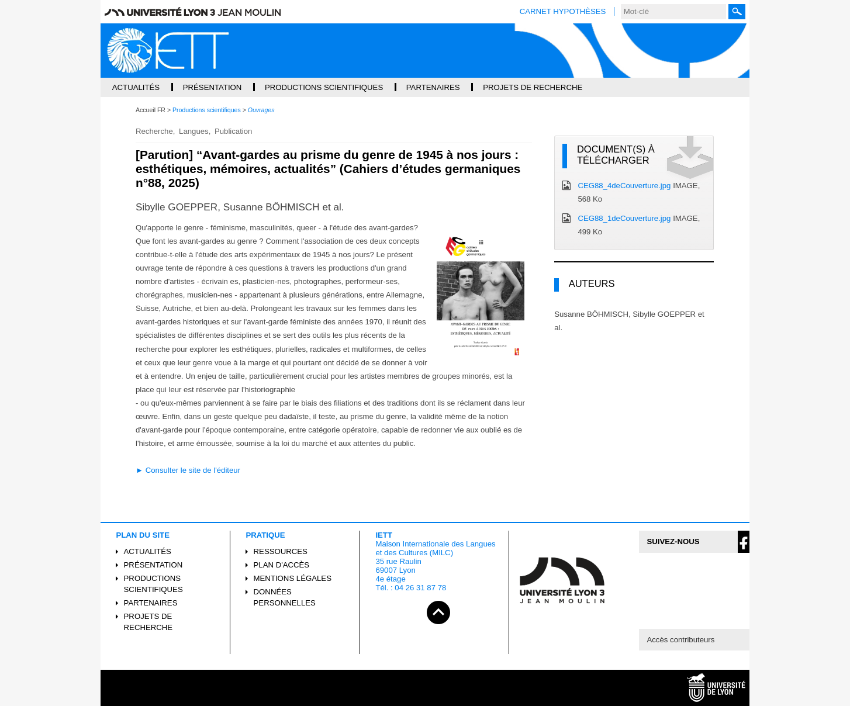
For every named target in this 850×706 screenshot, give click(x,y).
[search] (673, 11)
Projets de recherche (148, 622)
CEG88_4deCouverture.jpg (624, 185)
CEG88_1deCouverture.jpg (624, 218)
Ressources (280, 551)
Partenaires (151, 602)
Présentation (153, 564)
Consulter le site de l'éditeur (193, 470)
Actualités (147, 551)
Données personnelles (285, 597)
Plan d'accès (282, 564)
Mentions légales (292, 578)
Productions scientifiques (153, 584)
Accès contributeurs (680, 639)
